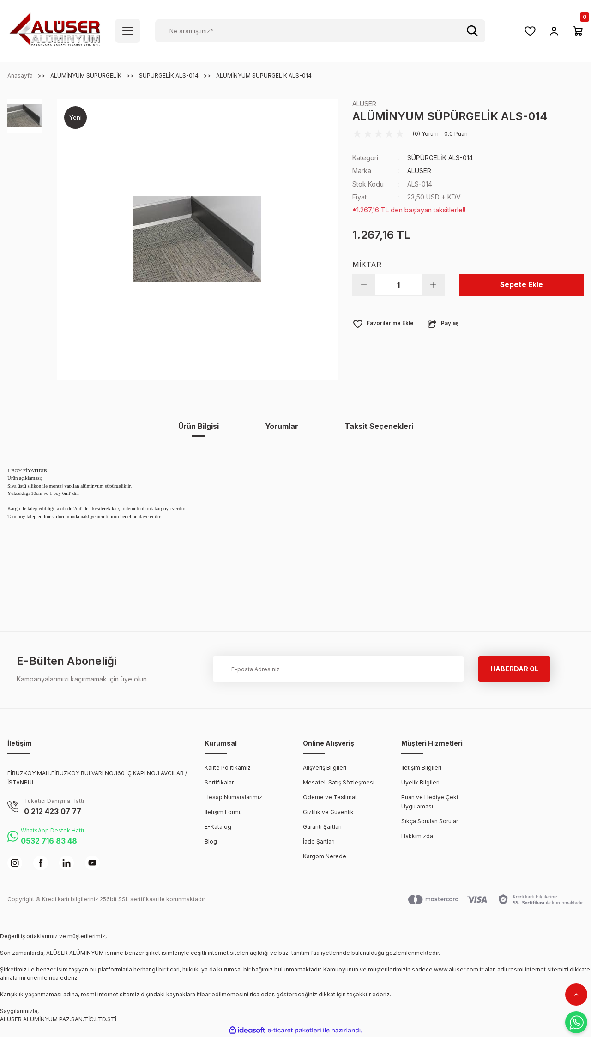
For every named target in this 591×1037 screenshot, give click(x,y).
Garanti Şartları (322, 826)
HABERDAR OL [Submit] (514, 669)
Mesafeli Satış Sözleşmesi (338, 782)
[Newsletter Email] (338, 669)
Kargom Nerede (324, 856)
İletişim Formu (223, 811)
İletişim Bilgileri (421, 767)
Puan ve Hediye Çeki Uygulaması (429, 802)
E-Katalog (218, 826)
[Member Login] (554, 30)
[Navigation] (127, 31)
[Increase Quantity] (433, 284)
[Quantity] (398, 284)
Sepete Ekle (521, 284)
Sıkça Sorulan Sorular (429, 821)
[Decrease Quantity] (364, 284)
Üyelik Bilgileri (420, 782)
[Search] (320, 30)
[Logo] (54, 30)
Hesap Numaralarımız (233, 797)
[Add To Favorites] (383, 323)
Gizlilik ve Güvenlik (328, 811)
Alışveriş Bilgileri (324, 767)
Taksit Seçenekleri (378, 426)
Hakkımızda (417, 835)
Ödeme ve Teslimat (330, 797)
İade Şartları (319, 841)
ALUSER (364, 104)
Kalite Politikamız (228, 767)
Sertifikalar (219, 782)
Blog (211, 841)
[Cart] (578, 30)
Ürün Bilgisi (198, 426)
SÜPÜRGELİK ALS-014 (440, 158)
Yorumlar (281, 426)
